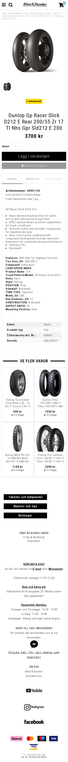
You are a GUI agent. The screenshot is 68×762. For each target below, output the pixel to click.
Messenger (56, 569)
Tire (46, 330)
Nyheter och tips (25, 506)
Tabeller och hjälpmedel (25, 497)
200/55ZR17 (51, 340)
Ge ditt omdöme (53, 179)
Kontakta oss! (34, 564)
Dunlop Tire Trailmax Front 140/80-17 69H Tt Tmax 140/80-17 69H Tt (50, 458)
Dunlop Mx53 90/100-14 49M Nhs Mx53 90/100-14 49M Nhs (17, 458)
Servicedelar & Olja (18, 13)
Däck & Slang (37, 13)
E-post (37, 569)
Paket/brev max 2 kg (25, 199)
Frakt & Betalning (34, 537)
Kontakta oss (34, 676)
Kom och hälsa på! (34, 587)
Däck (48, 13)
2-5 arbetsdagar (31, 194)
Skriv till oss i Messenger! (34, 628)
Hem (4, 13)
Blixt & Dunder (34, 671)
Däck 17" (58, 13)
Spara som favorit (34, 165)
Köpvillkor (34, 541)
